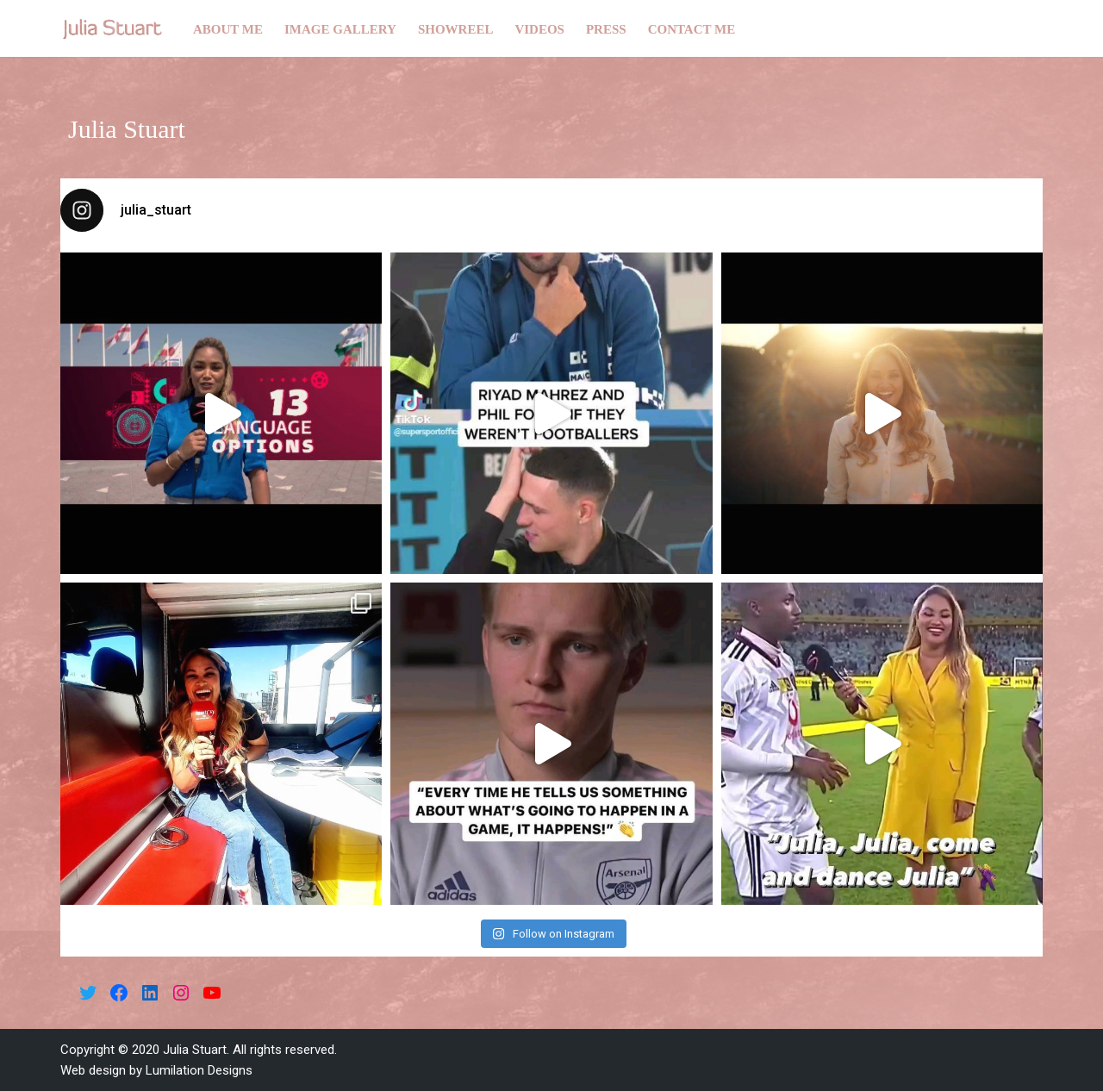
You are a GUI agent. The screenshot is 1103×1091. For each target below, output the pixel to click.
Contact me (692, 29)
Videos (539, 29)
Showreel (456, 29)
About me (228, 29)
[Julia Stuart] (112, 28)
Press (606, 29)
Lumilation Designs (199, 1070)
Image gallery (340, 29)
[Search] (1027, 28)
